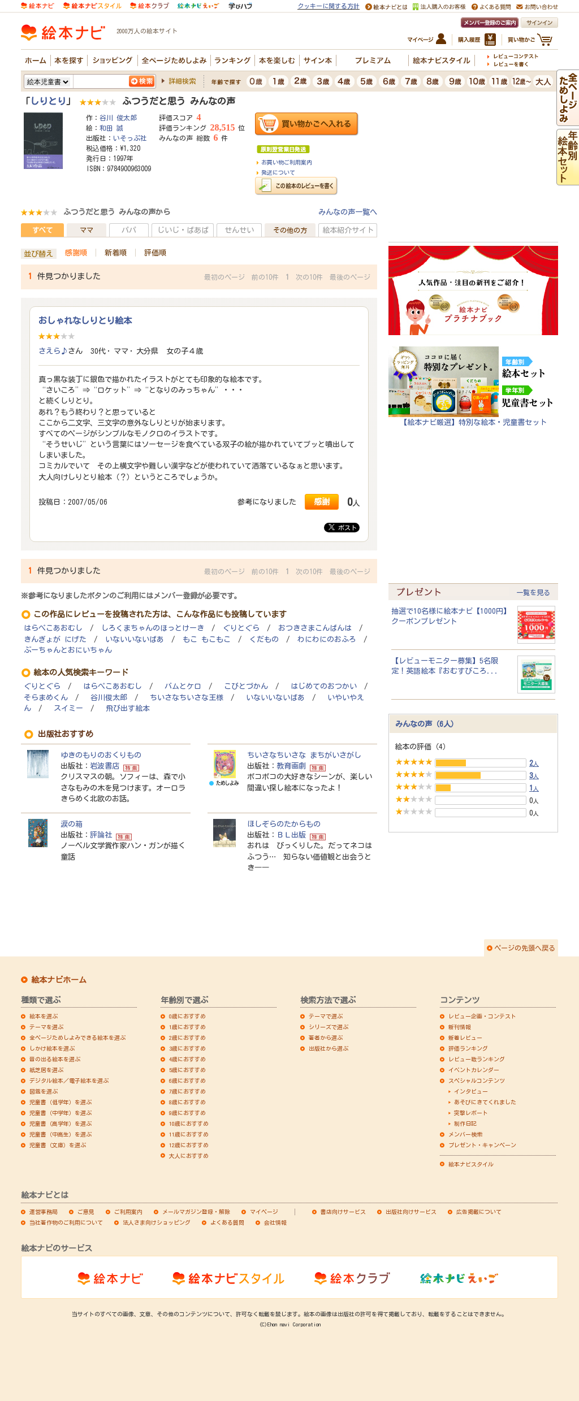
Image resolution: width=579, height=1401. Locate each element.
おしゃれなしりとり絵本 (85, 320)
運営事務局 (43, 1212)
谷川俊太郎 (108, 697)
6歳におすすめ (187, 1080)
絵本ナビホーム (59, 980)
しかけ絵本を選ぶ (52, 1048)
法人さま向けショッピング (157, 1222)
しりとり (48, 101)
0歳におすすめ (187, 1016)
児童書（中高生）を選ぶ (60, 1134)
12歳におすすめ (189, 1145)
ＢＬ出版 (291, 835)
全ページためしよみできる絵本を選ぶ (77, 1037)
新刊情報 (459, 1027)
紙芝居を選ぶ (46, 1070)
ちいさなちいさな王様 (186, 697)
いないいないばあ (134, 639)
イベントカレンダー (473, 1070)
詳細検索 (182, 80)
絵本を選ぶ (43, 1016)
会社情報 (275, 1222)
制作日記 (465, 1123)
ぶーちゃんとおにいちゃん (68, 650)
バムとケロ (183, 686)
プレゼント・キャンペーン (482, 1145)
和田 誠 (111, 127)
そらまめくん (46, 697)
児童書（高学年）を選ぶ (60, 1123)
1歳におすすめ (187, 1027)
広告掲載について (479, 1212)
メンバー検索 (465, 1134)
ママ (86, 230)
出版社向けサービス (411, 1212)
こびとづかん (246, 686)
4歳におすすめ (187, 1059)
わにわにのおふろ (326, 639)
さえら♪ (53, 351)
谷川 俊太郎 (118, 117)
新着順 (116, 253)
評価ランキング (468, 1048)
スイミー (68, 708)
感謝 (322, 501)
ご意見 (85, 1212)
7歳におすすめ (187, 1091)
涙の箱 (72, 824)
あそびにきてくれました (485, 1102)
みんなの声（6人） (426, 724)
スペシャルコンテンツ (476, 1080)
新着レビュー (465, 1037)
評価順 (155, 253)
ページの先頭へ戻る (524, 947)
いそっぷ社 (130, 138)
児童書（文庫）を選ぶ (57, 1145)
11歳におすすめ (189, 1134)
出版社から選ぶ (328, 1048)
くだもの (264, 639)
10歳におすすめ (189, 1123)
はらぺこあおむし (53, 628)
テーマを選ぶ (46, 1027)
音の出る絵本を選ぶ (54, 1059)
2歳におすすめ (187, 1037)
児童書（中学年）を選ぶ (60, 1113)
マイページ (264, 1212)
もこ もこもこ (207, 639)
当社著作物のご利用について (66, 1222)
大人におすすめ (189, 1156)
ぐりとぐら (241, 628)
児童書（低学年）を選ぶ (60, 1102)
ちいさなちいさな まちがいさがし (304, 755)
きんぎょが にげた (55, 639)
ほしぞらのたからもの (284, 824)
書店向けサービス (343, 1212)
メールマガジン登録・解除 (196, 1212)
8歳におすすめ (187, 1102)
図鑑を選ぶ (43, 1091)
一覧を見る (533, 592)
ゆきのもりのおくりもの (101, 755)
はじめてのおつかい (324, 686)
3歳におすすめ (187, 1048)
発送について (278, 172)
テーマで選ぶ (326, 1016)
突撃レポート (471, 1113)
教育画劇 (291, 766)
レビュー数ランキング (476, 1059)
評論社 (101, 835)
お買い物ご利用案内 (286, 162)
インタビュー (471, 1091)
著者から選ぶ (326, 1037)
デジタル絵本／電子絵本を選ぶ (69, 1080)
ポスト (343, 527)
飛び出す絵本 (128, 708)
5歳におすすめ (187, 1070)
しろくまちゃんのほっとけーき (152, 628)
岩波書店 (104, 766)
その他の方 (290, 230)
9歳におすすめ (187, 1113)
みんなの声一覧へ (347, 212)
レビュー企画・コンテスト (482, 1016)
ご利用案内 (128, 1212)
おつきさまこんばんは (315, 628)
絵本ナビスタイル (471, 1164)
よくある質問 (227, 1222)
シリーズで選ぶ (328, 1027)
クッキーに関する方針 (328, 6)
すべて (42, 230)
